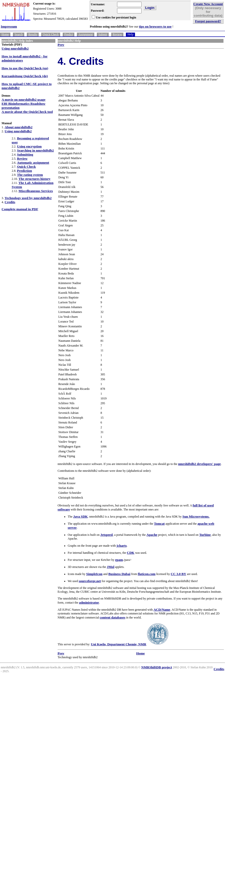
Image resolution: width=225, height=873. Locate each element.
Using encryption (29, 146)
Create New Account (208, 4)
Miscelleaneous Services (35, 191)
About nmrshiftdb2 (18, 127)
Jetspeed (106, 535)
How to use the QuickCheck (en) (25, 68)
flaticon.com (146, 574)
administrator (89, 602)
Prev (61, 45)
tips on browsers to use (155, 26)
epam (119, 560)
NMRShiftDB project (156, 667)
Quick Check (51, 34)
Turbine (205, 535)
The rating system (30, 175)
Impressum (9, 26)
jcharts (122, 545)
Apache (151, 535)
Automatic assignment (33, 162)
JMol (110, 567)
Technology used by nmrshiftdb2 (28, 198)
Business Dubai (119, 574)
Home (5, 34)
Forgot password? (208, 21)
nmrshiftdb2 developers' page (199, 464)
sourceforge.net (90, 581)
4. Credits (81, 61)
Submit (102, 34)
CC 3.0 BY (178, 574)
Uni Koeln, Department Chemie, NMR (118, 644)
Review (117, 34)
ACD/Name (161, 609)
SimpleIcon (94, 574)
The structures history (34, 179)
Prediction (24, 171)
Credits (10, 202)
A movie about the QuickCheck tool (27, 112)
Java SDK (80, 516)
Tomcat (159, 523)
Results (32, 34)
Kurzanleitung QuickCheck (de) (25, 76)
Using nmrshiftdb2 (15, 48)
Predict (68, 34)
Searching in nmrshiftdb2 (35, 150)
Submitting (25, 154)
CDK (130, 553)
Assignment (85, 34)
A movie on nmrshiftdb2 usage (23, 99)
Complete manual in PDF (20, 209)
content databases (112, 617)
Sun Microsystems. (196, 516)
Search (18, 34)
